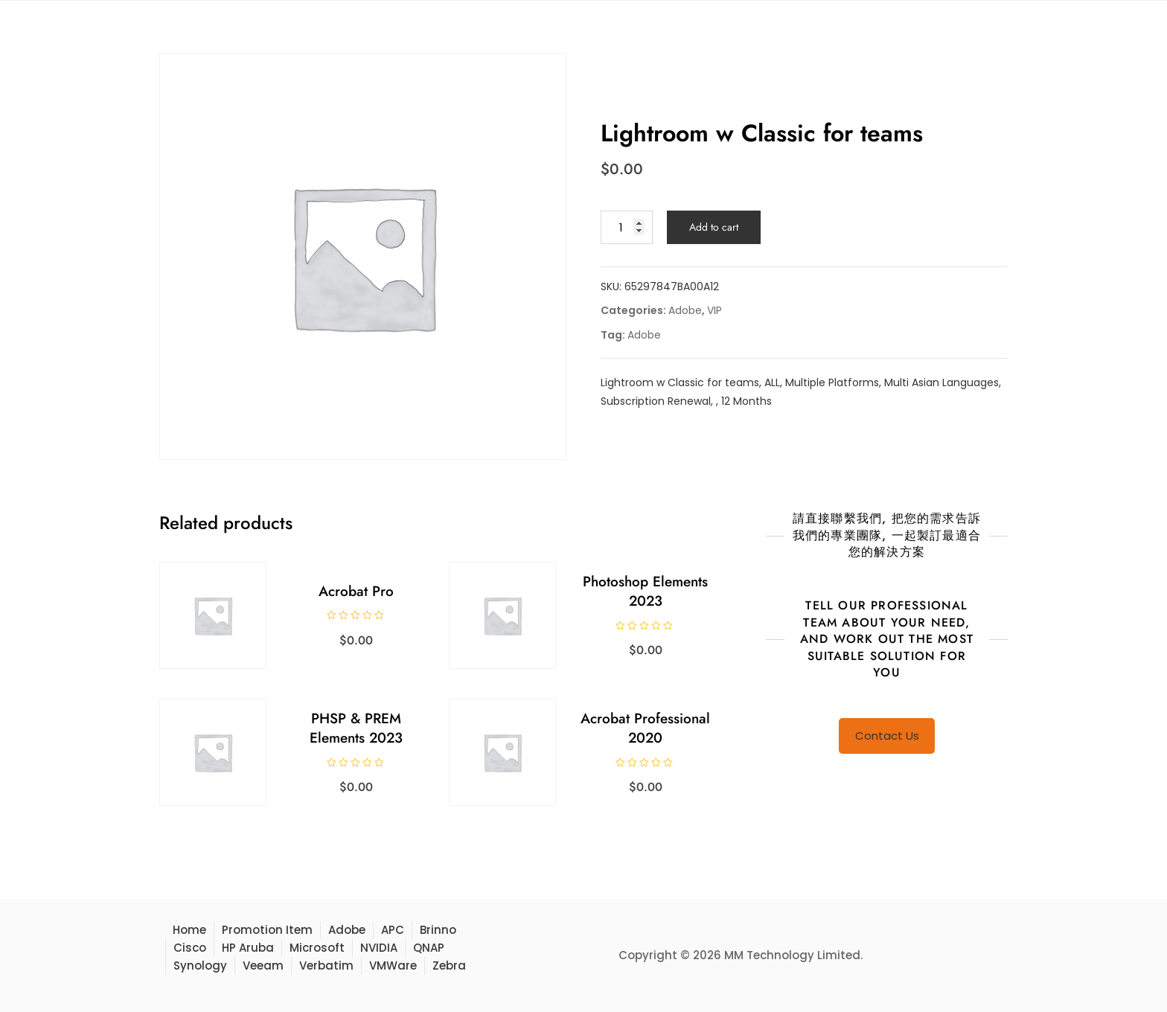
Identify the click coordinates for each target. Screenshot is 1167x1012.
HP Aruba (248, 947)
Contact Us (887, 735)
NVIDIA (378, 947)
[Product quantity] (627, 227)
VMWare (393, 965)
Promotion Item (267, 930)
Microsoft (317, 947)
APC (392, 930)
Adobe (685, 310)
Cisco (189, 947)
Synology (200, 965)
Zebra (449, 965)
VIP (714, 310)
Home (189, 930)
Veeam (263, 965)
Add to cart (713, 227)
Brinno (438, 930)
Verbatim (326, 965)
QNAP (428, 947)
